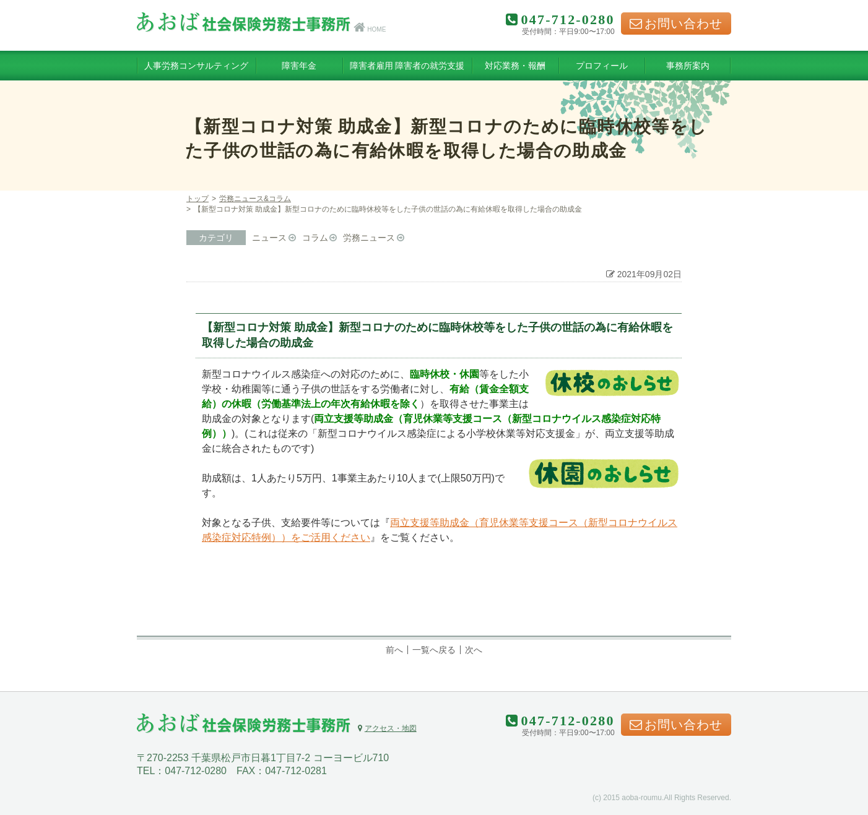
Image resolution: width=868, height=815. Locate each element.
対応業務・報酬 (515, 66)
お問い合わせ (676, 23)
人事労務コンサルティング (196, 66)
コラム (315, 238)
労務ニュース (369, 238)
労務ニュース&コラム (255, 198)
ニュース (269, 238)
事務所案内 (688, 66)
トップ (197, 198)
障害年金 (299, 66)
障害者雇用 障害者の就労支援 (407, 66)
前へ (394, 650)
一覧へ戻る (434, 650)
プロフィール (602, 66)
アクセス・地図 (387, 728)
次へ (473, 650)
